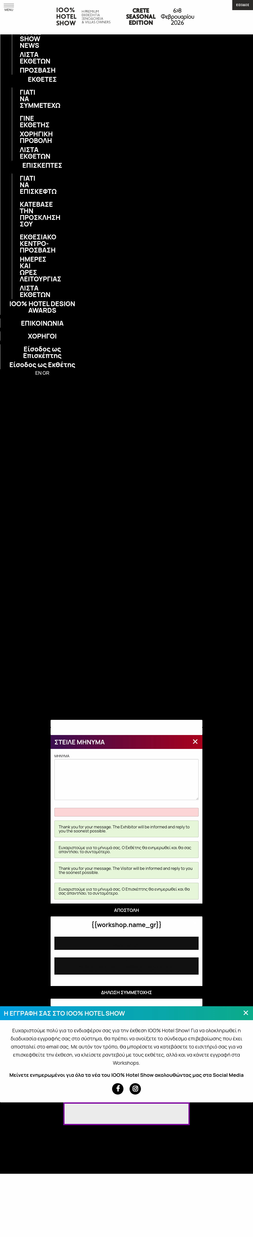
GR (46, 372)
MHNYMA (126, 776)
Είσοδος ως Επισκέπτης (42, 352)
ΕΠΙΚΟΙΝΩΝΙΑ (42, 323)
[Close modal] (195, 741)
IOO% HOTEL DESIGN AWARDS (42, 307)
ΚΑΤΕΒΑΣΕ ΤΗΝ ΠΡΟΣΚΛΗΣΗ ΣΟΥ (23, 214)
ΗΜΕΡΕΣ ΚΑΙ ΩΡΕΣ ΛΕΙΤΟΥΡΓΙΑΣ (23, 269)
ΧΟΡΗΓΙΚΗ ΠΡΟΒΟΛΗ (23, 137)
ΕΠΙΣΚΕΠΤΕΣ (42, 165)
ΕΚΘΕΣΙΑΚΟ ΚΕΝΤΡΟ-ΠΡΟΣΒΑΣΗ (23, 243)
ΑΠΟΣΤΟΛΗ (126, 910)
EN (38, 372)
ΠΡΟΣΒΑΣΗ (23, 70)
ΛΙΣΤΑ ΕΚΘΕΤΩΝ (23, 58)
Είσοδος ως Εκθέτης (42, 364)
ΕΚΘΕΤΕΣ (42, 79)
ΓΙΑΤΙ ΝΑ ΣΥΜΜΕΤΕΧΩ (23, 99)
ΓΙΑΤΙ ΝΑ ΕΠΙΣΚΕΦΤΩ (23, 185)
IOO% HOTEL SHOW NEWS (23, 35)
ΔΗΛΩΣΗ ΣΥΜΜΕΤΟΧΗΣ (126, 992)
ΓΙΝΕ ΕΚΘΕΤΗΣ (23, 121)
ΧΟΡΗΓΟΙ (42, 336)
